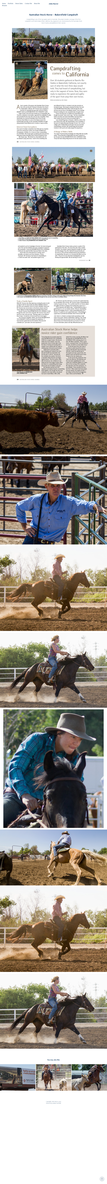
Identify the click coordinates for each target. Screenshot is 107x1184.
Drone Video (19, 3)
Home (4, 3)
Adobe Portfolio (57, 1103)
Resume (4, 5)
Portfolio (10, 3)
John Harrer (53, 4)
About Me (37, 3)
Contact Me (28, 3)
